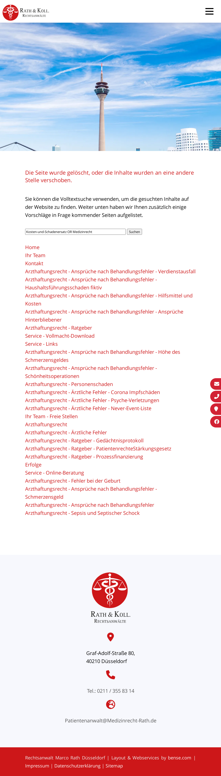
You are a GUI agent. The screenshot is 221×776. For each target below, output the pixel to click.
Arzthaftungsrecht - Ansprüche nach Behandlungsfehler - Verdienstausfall (110, 271)
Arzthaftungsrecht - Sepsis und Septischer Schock (82, 513)
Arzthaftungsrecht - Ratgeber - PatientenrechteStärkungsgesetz (98, 448)
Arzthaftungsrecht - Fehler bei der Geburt (72, 480)
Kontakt (34, 263)
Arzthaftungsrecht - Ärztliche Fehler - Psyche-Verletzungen (92, 400)
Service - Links (41, 343)
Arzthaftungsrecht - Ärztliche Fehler (66, 432)
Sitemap (114, 766)
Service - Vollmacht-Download (60, 335)
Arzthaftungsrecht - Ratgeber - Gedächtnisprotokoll (84, 440)
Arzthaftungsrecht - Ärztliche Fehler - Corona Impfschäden (92, 392)
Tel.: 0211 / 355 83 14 (110, 690)
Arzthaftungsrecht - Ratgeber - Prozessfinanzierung (84, 456)
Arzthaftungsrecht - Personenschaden (69, 384)
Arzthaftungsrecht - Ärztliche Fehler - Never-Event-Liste (88, 408)
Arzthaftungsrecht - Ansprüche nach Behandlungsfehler (89, 504)
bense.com (179, 758)
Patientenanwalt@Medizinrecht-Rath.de (110, 720)
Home (32, 247)
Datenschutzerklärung (77, 766)
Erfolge (33, 464)
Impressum (37, 766)
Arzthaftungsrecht (46, 424)
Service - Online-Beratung (54, 472)
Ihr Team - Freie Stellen (51, 416)
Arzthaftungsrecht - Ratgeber (58, 327)
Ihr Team (35, 255)
